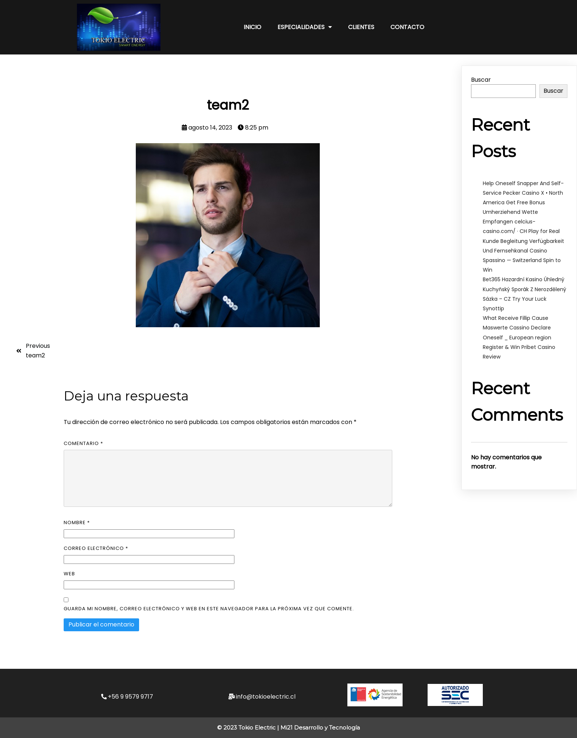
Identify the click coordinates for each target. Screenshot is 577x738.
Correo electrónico (96, 548)
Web (69, 573)
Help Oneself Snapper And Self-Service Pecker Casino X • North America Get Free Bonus (523, 193)
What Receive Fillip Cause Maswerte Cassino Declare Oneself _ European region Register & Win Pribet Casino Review (519, 337)
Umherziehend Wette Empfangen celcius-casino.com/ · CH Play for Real (521, 221)
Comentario (83, 443)
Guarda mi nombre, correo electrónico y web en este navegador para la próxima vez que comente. (209, 608)
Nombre (77, 522)
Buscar (481, 79)
